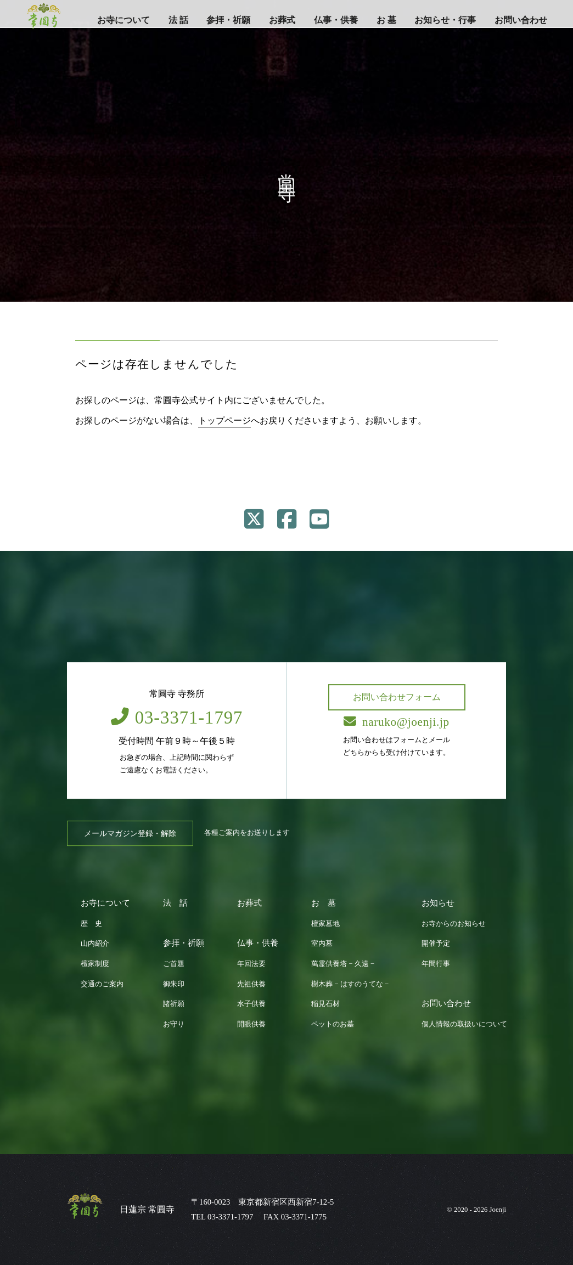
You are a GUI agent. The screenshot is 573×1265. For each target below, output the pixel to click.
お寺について (123, 20)
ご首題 (173, 964)
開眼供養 (251, 1024)
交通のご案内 (102, 984)
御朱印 (173, 984)
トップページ (224, 420)
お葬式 (282, 20)
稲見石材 (325, 1004)
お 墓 (386, 20)
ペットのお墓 (332, 1024)
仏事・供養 (336, 20)
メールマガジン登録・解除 (130, 833)
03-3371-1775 (304, 1216)
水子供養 (251, 1004)
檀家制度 (95, 964)
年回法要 (251, 964)
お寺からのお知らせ (454, 924)
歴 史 (91, 924)
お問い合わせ (521, 20)
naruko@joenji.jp (396, 721)
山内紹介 (95, 943)
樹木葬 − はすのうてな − (350, 984)
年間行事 (436, 964)
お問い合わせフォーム (397, 697)
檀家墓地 (325, 924)
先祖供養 (251, 984)
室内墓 (322, 943)
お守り (173, 1024)
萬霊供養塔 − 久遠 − (342, 964)
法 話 (178, 20)
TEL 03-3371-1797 (222, 1216)
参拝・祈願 (228, 20)
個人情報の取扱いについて (464, 1024)
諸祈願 (173, 1004)
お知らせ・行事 (445, 20)
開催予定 (436, 943)
